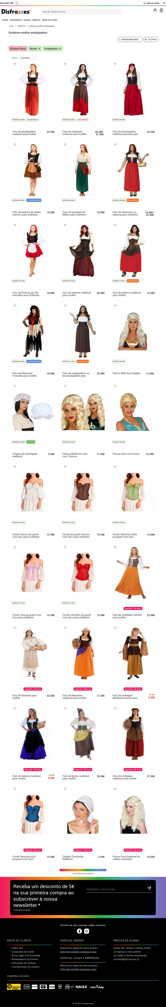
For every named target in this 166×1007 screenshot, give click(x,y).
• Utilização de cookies (23, 962)
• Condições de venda (22, 951)
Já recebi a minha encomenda (130, 955)
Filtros (152, 39)
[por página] (28, 58)
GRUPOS (36, 20)
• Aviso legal (17, 955)
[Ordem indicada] (130, 39)
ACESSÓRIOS (16, 20)
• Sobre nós (16, 947)
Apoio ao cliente (151, 3)
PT (164, 3)
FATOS (5, 20)
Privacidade (33, 955)
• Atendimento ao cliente (24, 959)
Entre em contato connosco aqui (78, 951)
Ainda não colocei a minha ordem (132, 947)
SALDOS (27, 20)
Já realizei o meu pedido (127, 951)
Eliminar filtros (18, 48)
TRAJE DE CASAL (49, 20)
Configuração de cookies (26, 966)
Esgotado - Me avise (133, 608)
